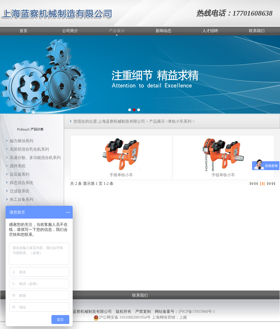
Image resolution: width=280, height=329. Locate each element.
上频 (183, 317)
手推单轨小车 (121, 175)
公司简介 (70, 31)
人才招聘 (210, 31)
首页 (23, 31)
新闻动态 (163, 31)
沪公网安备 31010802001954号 (122, 317)
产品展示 (117, 31)
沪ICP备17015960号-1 (196, 311)
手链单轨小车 (223, 175)
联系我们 (257, 31)
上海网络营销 (163, 317)
